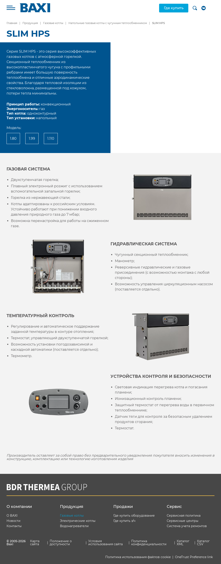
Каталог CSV (203, 543)
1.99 (32, 138)
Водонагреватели (74, 526)
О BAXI (12, 515)
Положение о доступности (61, 543)
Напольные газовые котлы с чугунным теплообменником (107, 23)
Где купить (174, 8)
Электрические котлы (77, 520)
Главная (12, 23)
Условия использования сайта (105, 543)
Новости (13, 520)
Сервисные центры (182, 520)
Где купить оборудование (134, 515)
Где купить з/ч (124, 520)
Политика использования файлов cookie (138, 557)
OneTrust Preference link (194, 557)
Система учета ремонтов (187, 526)
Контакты (14, 526)
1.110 (50, 138)
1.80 (13, 138)
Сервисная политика (184, 515)
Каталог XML (183, 543)
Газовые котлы (53, 23)
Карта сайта (34, 543)
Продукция (30, 23)
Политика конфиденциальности (149, 543)
